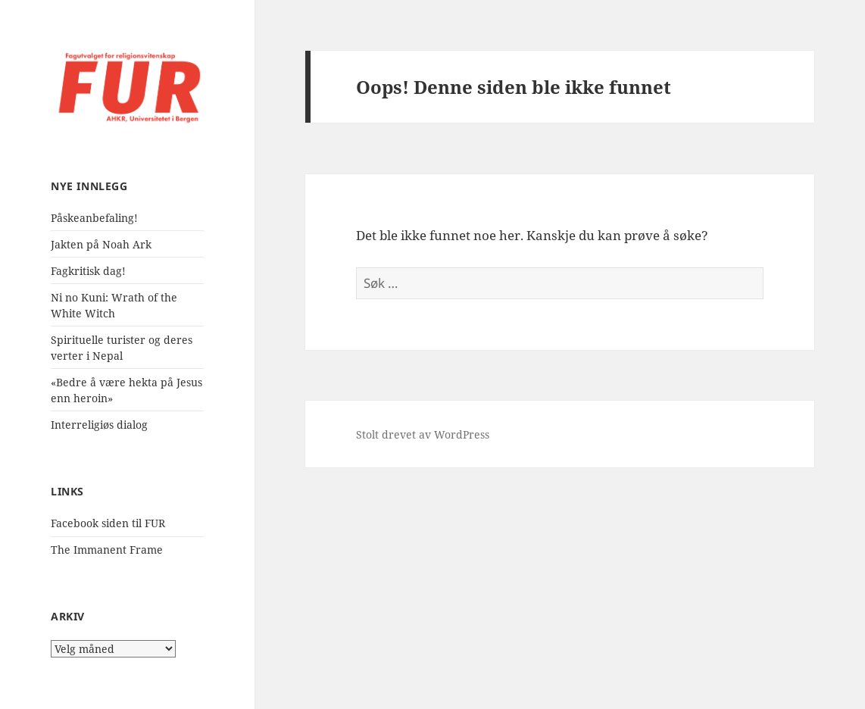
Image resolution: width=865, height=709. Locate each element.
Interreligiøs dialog (99, 424)
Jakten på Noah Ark (101, 244)
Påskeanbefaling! (94, 218)
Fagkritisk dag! (88, 271)
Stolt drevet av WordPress (422, 434)
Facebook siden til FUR (108, 523)
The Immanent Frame (107, 549)
